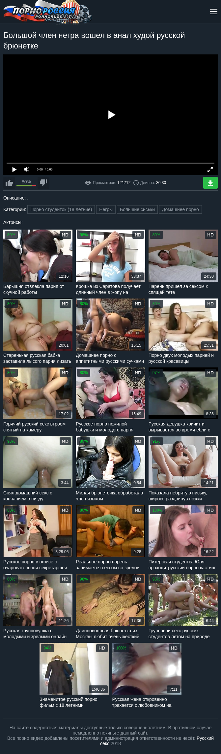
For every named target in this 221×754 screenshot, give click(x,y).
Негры (106, 209)
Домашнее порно (180, 209)
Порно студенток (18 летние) (61, 209)
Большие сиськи (137, 209)
